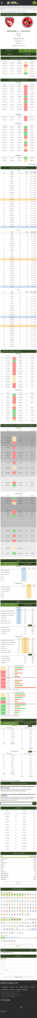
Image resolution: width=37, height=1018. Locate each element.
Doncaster (19, 137)
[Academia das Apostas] (4, 1007)
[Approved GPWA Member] (10, 1013)
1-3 (14, 373)
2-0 (25, 96)
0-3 (14, 366)
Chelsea (19, 94)
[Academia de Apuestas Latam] (15, 1007)
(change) (11, 952)
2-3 (14, 415)
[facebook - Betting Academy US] (7, 1004)
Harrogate (32, 140)
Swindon (19, 150)
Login (34, 2)
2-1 (25, 117)
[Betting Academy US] (2, 1007)
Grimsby (12, 195)
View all (18, 883)
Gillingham (12, 210)
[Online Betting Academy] (10, 1007)
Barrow (19, 145)
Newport (19, 117)
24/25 (13, 63)
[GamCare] (13, 1013)
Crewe (32, 91)
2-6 (14, 410)
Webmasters (14, 993)
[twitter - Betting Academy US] (2, 1004)
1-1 (25, 68)
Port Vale (12, 188)
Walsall (32, 127)
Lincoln (32, 109)
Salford (19, 99)
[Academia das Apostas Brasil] (7, 1007)
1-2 (25, 73)
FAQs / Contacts (18, 994)
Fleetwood (25, 31)
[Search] (34, 803)
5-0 (25, 94)
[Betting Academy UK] (18, 1007)
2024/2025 (18, 43)
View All (18, 945)
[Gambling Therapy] (15, 1013)
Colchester (19, 88)
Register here (17, 991)
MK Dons (32, 132)
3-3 (14, 381)
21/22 (13, 70)
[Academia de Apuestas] (13, 1007)
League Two (18, 41)
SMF (13, 992)
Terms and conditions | (5, 995)
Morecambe (12, 31)
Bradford (19, 86)
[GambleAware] (4, 1013)
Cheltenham (19, 107)
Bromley (32, 104)
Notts (19, 119)
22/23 (13, 65)
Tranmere (32, 96)
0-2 (25, 104)
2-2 (25, 63)
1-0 (25, 65)
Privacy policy (12, 995)
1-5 (15, 824)
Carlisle (19, 101)
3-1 (25, 150)
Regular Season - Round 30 (18, 45)
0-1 (25, 91)
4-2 (15, 838)
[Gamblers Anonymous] (17, 1013)
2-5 (14, 371)
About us (3, 1011)
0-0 (25, 70)
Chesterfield (32, 142)
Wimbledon (12, 185)
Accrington (32, 147)
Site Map (2, 992)
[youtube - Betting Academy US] (4, 1004)
